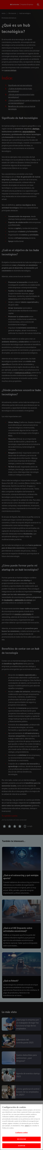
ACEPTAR (21, 1146)
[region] (21, 1127)
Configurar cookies (21, 1132)
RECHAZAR (21, 1139)
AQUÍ (27, 1125)
